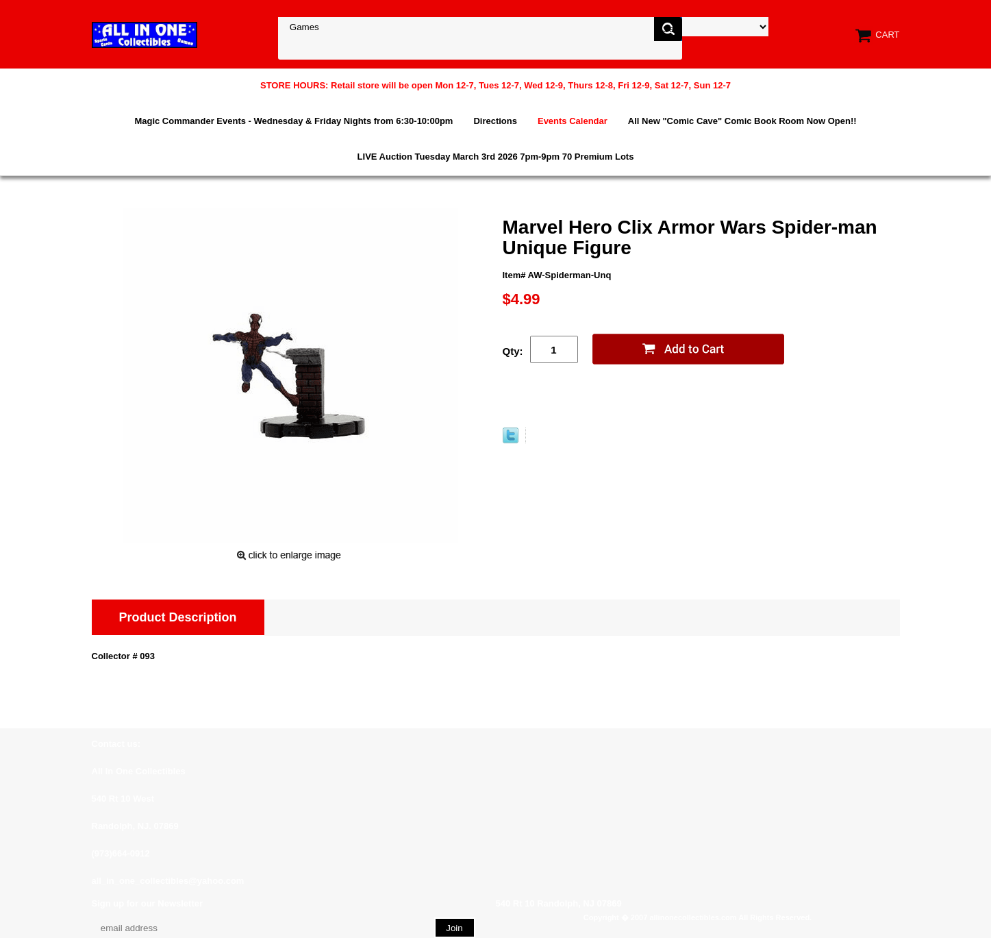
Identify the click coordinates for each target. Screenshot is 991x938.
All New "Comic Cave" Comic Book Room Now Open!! (742, 121)
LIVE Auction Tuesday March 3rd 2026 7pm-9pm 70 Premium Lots (495, 156)
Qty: (513, 351)
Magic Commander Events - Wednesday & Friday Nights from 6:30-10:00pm (293, 121)
